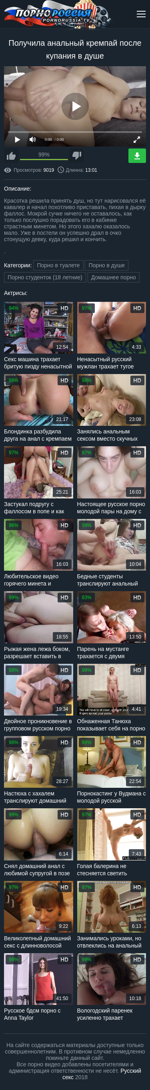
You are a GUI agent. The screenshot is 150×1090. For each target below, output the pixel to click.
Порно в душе (106, 265)
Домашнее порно (113, 277)
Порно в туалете (58, 265)
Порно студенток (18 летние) (45, 277)
